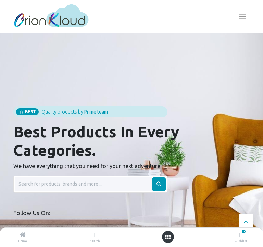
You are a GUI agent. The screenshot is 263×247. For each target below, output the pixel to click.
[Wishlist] (241, 235)
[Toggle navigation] (242, 16)
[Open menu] (168, 237)
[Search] (95, 235)
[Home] (23, 235)
